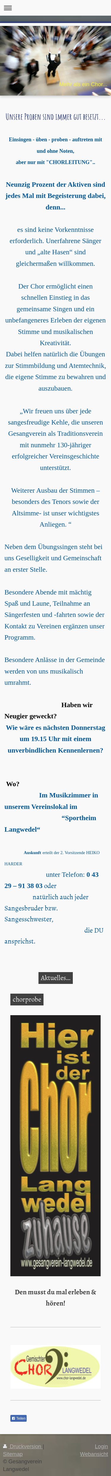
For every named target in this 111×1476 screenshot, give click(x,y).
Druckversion (23, 1446)
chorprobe (27, 999)
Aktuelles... (55, 977)
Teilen (18, 1418)
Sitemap (13, 1454)
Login (101, 1446)
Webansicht (94, 1454)
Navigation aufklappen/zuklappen (55, 7)
